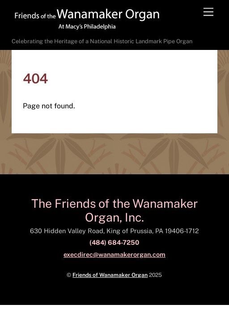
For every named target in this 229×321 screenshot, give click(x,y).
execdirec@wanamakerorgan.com (114, 254)
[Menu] (208, 12)
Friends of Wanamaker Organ (110, 275)
